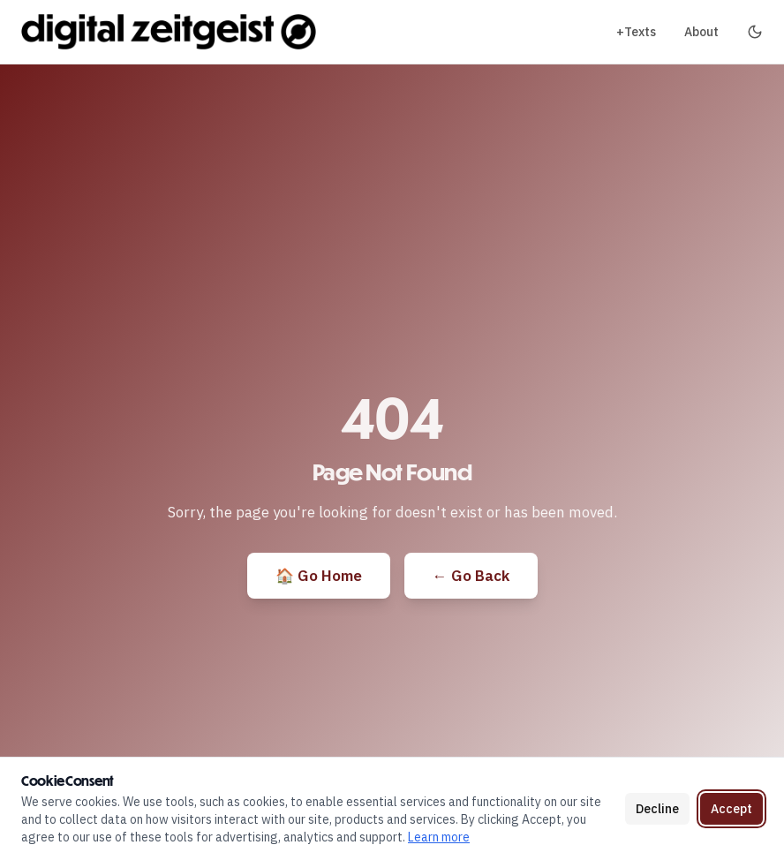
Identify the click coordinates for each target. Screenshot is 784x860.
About (701, 32)
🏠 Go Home (318, 575)
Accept (731, 809)
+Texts (636, 32)
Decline (657, 809)
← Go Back (471, 575)
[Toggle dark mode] (755, 32)
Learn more (439, 837)
